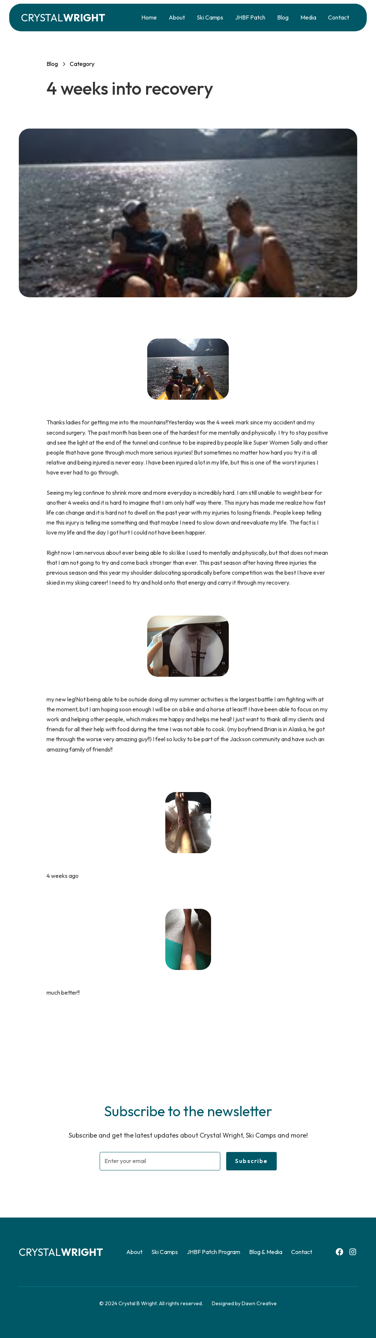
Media (308, 17)
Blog (283, 17)
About (177, 17)
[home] (63, 17)
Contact (338, 17)
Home (149, 17)
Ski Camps (210, 17)
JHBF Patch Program (213, 1251)
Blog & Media (265, 1251)
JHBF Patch (250, 17)
